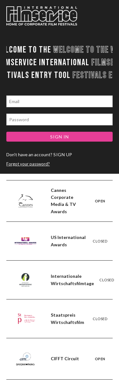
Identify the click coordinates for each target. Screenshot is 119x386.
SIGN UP (62, 154)
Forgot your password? (28, 163)
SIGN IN (59, 136)
